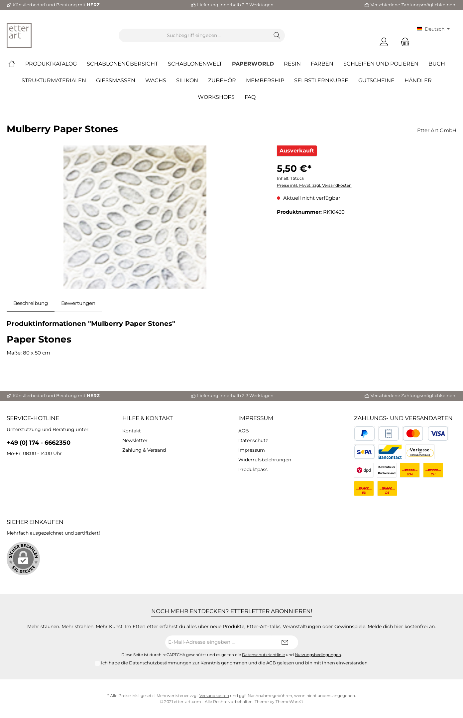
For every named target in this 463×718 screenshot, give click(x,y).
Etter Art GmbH (436, 130)
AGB (243, 431)
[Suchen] (277, 35)
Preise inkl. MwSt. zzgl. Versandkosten (314, 185)
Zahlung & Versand (144, 450)
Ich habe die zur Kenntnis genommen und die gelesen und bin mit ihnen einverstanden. (235, 662)
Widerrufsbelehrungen (264, 460)
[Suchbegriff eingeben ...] (194, 35)
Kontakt (131, 431)
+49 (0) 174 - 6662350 (38, 442)
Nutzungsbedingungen (318, 654)
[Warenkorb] (403, 42)
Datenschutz (253, 440)
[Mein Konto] (384, 42)
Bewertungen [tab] (78, 303)
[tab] (31, 303)
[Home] (16, 64)
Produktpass (253, 469)
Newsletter (135, 440)
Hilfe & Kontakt (147, 418)
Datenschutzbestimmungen (160, 662)
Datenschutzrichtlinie (263, 654)
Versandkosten (214, 695)
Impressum (255, 418)
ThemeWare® (289, 701)
